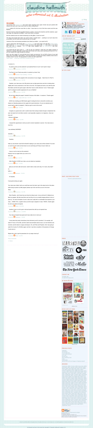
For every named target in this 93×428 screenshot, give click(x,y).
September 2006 (79, 369)
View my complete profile (73, 28)
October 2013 (77, 399)
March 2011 (80, 388)
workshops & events (46, 422)
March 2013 (80, 397)
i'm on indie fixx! (66, 352)
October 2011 (77, 391)
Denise (17, 119)
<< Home (10, 241)
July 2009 (79, 381)
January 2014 (77, 400)
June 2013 (73, 398)
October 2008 (65, 379)
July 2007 (79, 373)
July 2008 (67, 378)
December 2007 (69, 375)
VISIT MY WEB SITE (68, 277)
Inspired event (18, 24)
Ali (33, 43)
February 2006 (81, 367)
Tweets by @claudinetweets (74, 178)
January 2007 (65, 372)
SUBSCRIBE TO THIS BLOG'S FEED (70, 412)
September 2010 (82, 386)
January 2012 (77, 392)
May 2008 (80, 376)
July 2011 (79, 389)
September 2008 (82, 378)
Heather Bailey (54, 43)
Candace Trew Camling (21, 74)
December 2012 (82, 395)
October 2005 (74, 366)
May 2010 (80, 385)
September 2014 (82, 403)
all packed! (64, 351)
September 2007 (69, 374)
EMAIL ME (66, 276)
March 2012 (68, 393)
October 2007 (77, 374)
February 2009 (73, 380)
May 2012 (80, 393)
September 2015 (66, 405)
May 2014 (80, 401)
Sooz (16, 163)
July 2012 (67, 394)
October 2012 (65, 395)
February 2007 (73, 372)
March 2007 (80, 372)
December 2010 (82, 387)
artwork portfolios (23, 422)
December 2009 (69, 384)
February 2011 (73, 388)
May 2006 (77, 368)
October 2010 (65, 387)
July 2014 (67, 403)
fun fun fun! (65, 356)
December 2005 (66, 367)
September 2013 (69, 399)
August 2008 (74, 378)
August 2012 (74, 394)
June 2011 (73, 389)
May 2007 (67, 373)
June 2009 (73, 381)
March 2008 (68, 376)
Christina (29, 43)
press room (54, 422)
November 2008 (73, 379)
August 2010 (74, 386)
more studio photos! (67, 354)
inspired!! (64, 350)
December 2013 (69, 400)
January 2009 (65, 380)
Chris (16, 235)
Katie (16, 148)
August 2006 (71, 369)
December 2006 (82, 370)
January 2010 (77, 384)
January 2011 (65, 388)
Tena (44, 45)
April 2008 (74, 376)
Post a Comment (12, 238)
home (72, 422)
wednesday (65, 360)
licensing (31, 422)
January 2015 (65, 404)
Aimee (16, 206)
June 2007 (73, 373)
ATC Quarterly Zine (66, 357)
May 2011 (67, 389)
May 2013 (67, 398)
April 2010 (74, 385)
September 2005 (66, 366)
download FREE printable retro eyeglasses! (74, 67)
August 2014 (74, 403)
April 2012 (74, 393)
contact (68, 422)
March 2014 (68, 401)
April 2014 (74, 401)
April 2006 (71, 368)
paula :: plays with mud (20, 97)
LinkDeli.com (65, 305)
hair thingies (18, 45)
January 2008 (77, 375)
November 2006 (73, 370)
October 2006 (65, 370)
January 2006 (74, 367)
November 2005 (82, 366)
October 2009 (77, 382)
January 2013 (65, 397)
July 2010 (67, 386)
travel (11, 58)
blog (59, 422)
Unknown (17, 173)
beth (16, 158)
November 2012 (73, 395)
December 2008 (82, 379)
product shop (37, 422)
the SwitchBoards (47, 46)
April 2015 (80, 404)
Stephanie (17, 217)
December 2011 (69, 392)
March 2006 (65, 368)
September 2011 (69, 391)
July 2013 (79, 398)
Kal (26, 43)
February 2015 (73, 404)
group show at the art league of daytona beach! (73, 361)
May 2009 (67, 381)
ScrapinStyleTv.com (11, 47)
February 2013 (73, 397)
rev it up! (64, 355)
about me (63, 422)
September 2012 (82, 394)
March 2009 (80, 380)
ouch (63, 358)
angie (16, 107)
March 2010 (68, 385)
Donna (8, 28)
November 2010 (73, 387)
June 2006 (82, 368)
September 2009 (69, 382)
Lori (26, 46)
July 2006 (64, 369)
